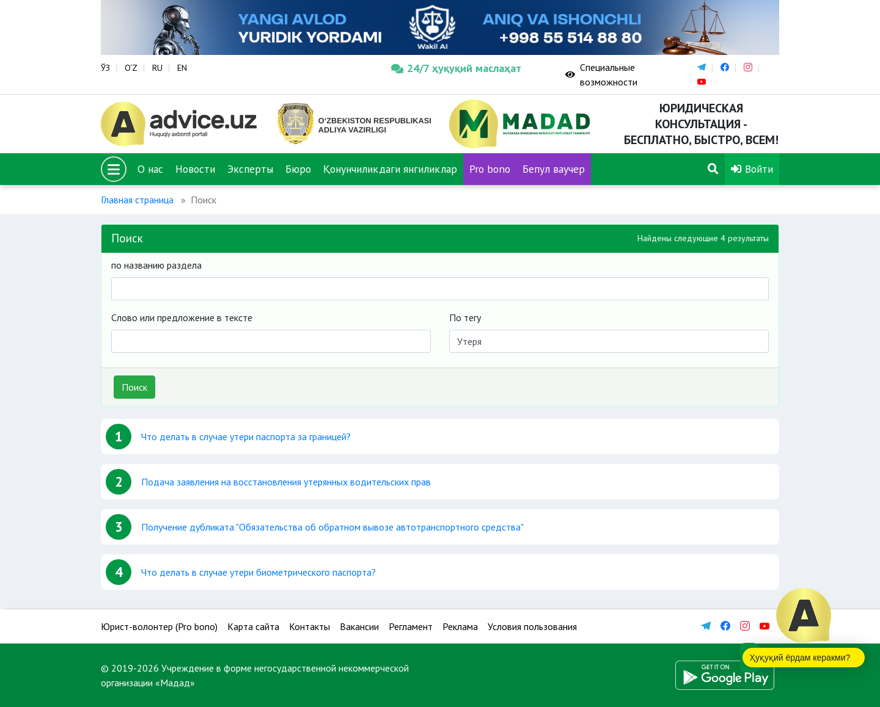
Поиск (134, 387)
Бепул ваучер (553, 169)
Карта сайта (253, 626)
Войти (752, 169)
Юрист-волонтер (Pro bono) (159, 626)
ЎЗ (105, 67)
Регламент (411, 626)
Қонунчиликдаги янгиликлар (390, 169)
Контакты (309, 626)
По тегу (465, 317)
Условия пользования (532, 626)
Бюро (298, 169)
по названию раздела (156, 265)
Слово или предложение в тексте (181, 317)
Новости (195, 169)
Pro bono (489, 169)
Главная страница (137, 200)
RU (157, 67)
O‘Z (131, 67)
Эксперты (250, 169)
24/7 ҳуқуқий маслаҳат (456, 68)
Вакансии (359, 626)
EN (182, 67)
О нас (150, 169)
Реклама (460, 626)
